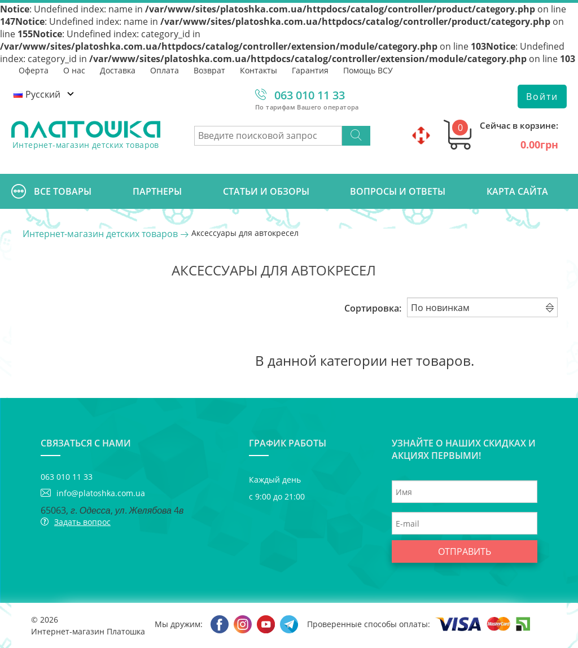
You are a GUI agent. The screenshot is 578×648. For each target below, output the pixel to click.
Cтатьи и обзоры (266, 191)
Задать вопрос (82, 521)
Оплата (164, 70)
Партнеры (157, 191)
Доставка (117, 70)
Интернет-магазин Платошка (88, 631)
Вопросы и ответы (397, 191)
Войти (542, 96)
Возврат (209, 70)
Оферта (34, 70)
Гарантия (310, 70)
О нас (74, 70)
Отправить (464, 551)
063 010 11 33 (309, 95)
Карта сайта (517, 191)
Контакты (258, 70)
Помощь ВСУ (368, 70)
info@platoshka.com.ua (100, 493)
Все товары (51, 191)
